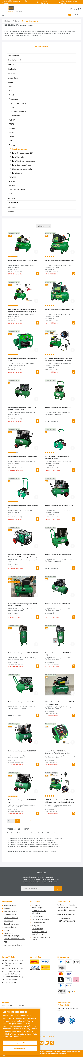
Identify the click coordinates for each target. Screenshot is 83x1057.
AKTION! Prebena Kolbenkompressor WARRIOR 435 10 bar (57, 458)
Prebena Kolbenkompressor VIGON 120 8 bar (59, 309)
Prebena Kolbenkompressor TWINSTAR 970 (22, 751)
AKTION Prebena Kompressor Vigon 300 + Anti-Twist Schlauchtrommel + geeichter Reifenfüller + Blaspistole (58, 360)
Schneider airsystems (17, 190)
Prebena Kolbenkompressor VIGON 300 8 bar (23, 260)
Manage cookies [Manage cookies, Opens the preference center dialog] (20, 1048)
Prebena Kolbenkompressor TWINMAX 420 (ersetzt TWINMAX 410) (22, 409)
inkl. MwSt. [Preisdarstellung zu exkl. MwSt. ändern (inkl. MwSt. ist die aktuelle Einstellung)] (73, 15)
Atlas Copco (13, 99)
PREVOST (12, 177)
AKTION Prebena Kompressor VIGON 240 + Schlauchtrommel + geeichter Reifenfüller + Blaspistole (59, 801)
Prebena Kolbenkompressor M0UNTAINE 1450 (58, 654)
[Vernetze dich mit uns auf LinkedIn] (46, 1042)
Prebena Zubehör (16, 173)
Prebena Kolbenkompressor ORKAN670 (57, 604)
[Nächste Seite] (26, 821)
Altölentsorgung (37, 929)
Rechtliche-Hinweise (11, 918)
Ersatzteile (12, 69)
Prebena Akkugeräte (17, 157)
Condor (11, 107)
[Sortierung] (43, 226)
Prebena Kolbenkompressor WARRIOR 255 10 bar (23, 507)
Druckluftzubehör (15, 60)
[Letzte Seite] (30, 821)
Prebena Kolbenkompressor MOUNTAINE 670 (23, 653)
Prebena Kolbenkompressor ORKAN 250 (58, 555)
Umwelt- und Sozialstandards (14, 939)
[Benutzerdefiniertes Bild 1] (61, 1020)
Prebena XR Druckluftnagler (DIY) (21, 153)
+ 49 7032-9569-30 (65, 914)
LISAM (11, 137)
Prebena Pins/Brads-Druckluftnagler (22, 161)
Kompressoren (13, 56)
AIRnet (11, 95)
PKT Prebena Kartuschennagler (21, 169)
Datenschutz (8, 921)
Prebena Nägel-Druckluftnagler (21, 165)
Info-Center (12, 207)
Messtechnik (13, 78)
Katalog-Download (38, 922)
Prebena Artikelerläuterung (41, 919)
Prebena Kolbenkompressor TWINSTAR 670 (22, 456)
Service (11, 212)
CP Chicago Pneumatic (17, 112)
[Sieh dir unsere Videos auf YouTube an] (41, 1042)
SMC (10, 194)
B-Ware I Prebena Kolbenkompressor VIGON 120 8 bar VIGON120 (59, 703)
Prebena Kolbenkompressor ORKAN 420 (21, 702)
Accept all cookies (20, 1043)
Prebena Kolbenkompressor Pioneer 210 (58, 407)
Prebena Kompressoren (18, 149)
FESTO (11, 124)
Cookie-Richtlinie (10, 927)
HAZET (11, 132)
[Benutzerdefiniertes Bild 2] (71, 1020)
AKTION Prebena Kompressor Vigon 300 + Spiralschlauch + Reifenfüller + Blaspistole (22, 310)
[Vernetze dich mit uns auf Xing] (51, 1042)
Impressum (8, 908)
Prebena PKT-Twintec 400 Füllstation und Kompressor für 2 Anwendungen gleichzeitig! (23, 556)
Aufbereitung (13, 73)
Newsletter (8, 930)
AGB (5, 942)
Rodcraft (12, 186)
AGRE (11, 91)
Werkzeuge (12, 65)
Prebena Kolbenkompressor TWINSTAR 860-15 (22, 801)
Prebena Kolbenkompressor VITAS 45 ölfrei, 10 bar (22, 360)
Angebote (11, 198)
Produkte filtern (41, 46)
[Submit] (58, 888)
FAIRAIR (12, 120)
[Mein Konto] (75, 9)
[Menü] (3, 15)
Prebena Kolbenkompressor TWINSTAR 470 (59, 505)
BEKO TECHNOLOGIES (17, 103)
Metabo (12, 141)
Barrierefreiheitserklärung (13, 945)
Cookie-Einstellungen (11, 924)
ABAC (11, 87)
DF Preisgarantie (10, 915)
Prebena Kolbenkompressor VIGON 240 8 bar (59, 260)
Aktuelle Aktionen (10, 905)
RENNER (12, 181)
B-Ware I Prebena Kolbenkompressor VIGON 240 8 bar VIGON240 (22, 605)
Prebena (12, 145)
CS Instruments (14, 116)
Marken (11, 82)
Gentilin (12, 128)
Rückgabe (35, 926)
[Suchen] (67, 9)
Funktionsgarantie (10, 912)
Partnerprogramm (38, 916)
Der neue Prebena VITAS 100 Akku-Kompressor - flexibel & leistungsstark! (57, 752)
